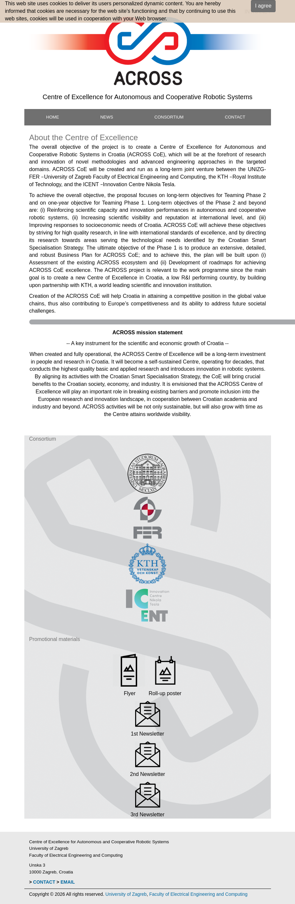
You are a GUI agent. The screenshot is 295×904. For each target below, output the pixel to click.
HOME (52, 117)
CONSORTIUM (169, 117)
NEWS (106, 117)
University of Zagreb (126, 894)
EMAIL (68, 882)
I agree (263, 6)
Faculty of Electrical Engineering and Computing (198, 894)
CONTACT (235, 117)
